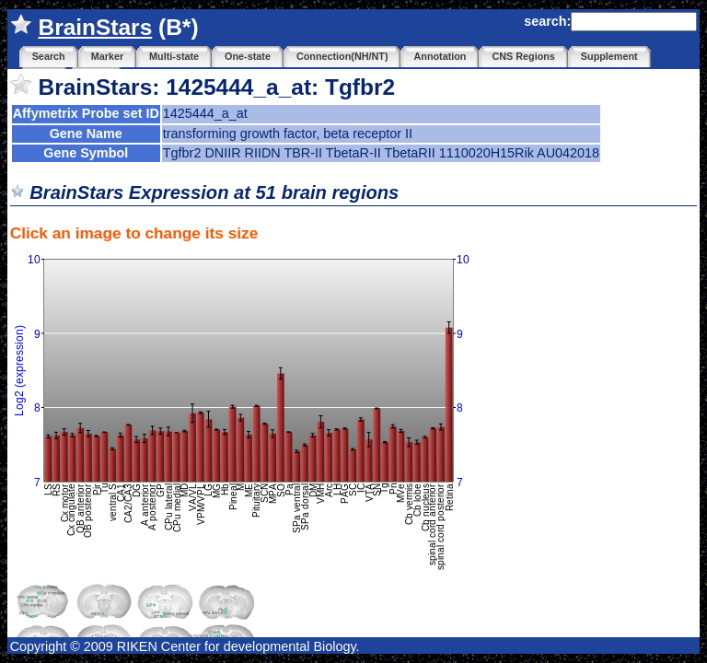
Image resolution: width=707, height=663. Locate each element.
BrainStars (95, 27)
